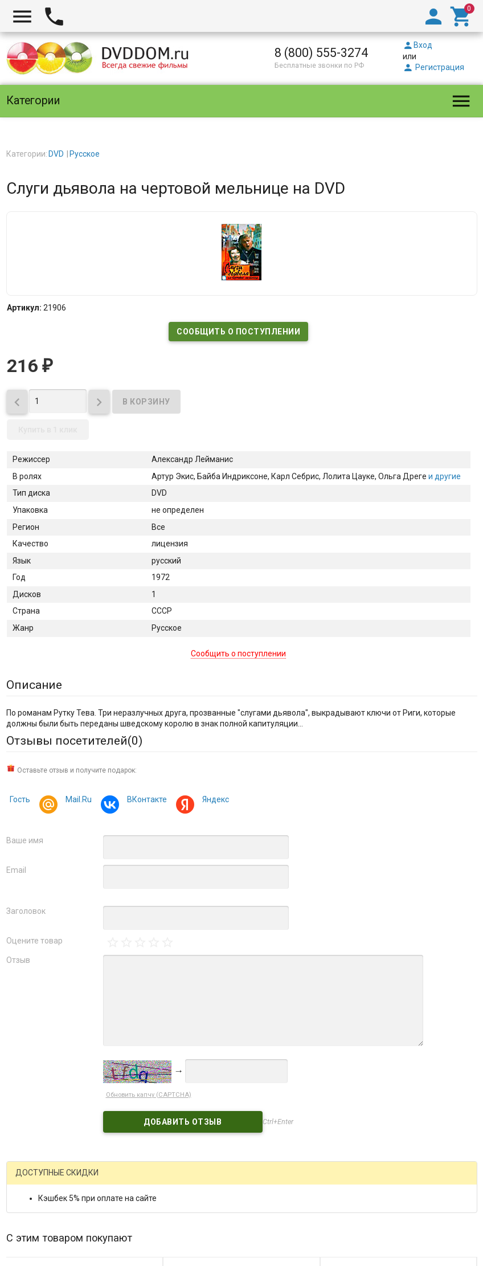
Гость (20, 799)
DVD (56, 153)
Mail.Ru (77, 801)
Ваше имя (24, 840)
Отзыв (18, 960)
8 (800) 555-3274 (321, 53)
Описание (34, 685)
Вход (417, 45)
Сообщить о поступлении (238, 331)
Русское (84, 153)
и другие (444, 476)
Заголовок (26, 911)
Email (16, 870)
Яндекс (214, 801)
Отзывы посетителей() (74, 741)
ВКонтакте (145, 801)
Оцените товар (34, 940)
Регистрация (433, 67)
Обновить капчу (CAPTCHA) (148, 1094)
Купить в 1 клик (47, 429)
